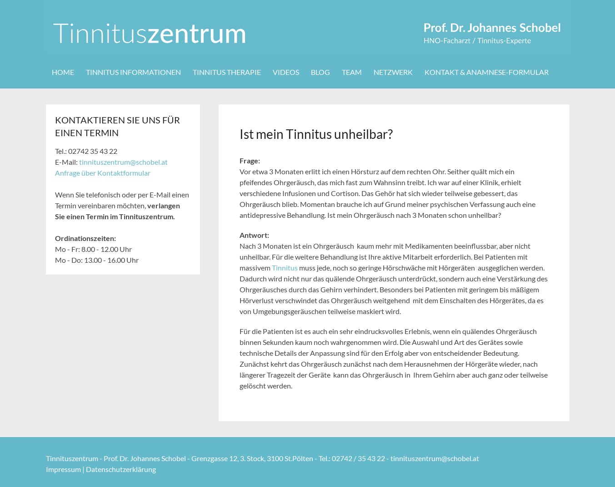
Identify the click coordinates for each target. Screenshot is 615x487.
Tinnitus (285, 267)
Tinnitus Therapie (227, 72)
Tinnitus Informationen (133, 72)
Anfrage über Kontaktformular (102, 172)
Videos (286, 72)
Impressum (63, 469)
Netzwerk (393, 72)
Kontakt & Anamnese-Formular (487, 72)
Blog (320, 72)
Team (352, 72)
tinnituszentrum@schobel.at (123, 161)
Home (63, 72)
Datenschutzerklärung (121, 469)
